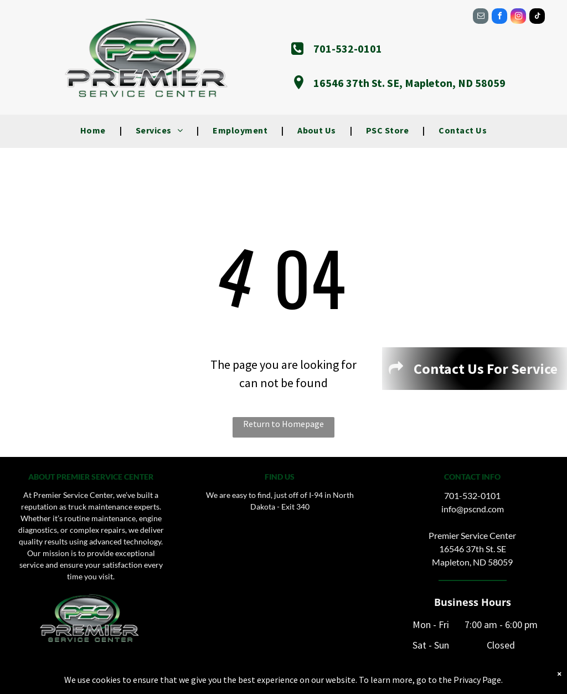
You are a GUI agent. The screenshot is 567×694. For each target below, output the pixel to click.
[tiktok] (537, 17)
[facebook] (499, 17)
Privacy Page (477, 679)
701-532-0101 (472, 495)
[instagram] (518, 17)
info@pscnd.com (472, 508)
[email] (480, 17)
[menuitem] (94, 130)
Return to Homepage (283, 423)
